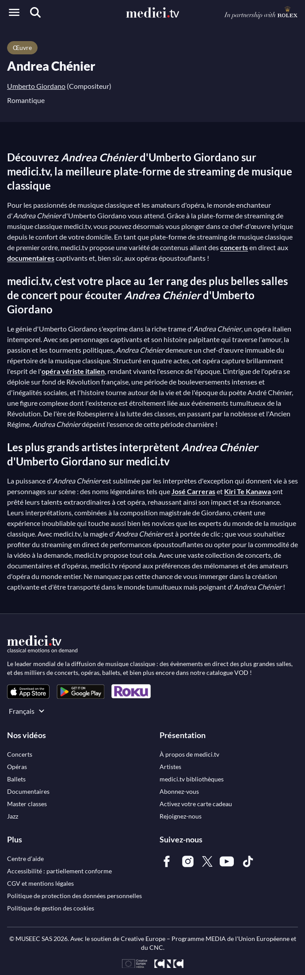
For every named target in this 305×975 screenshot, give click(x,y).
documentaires (30, 258)
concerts (234, 247)
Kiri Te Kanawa (247, 491)
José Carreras (193, 491)
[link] (28, 691)
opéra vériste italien (73, 371)
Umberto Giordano (36, 86)
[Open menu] (14, 12)
